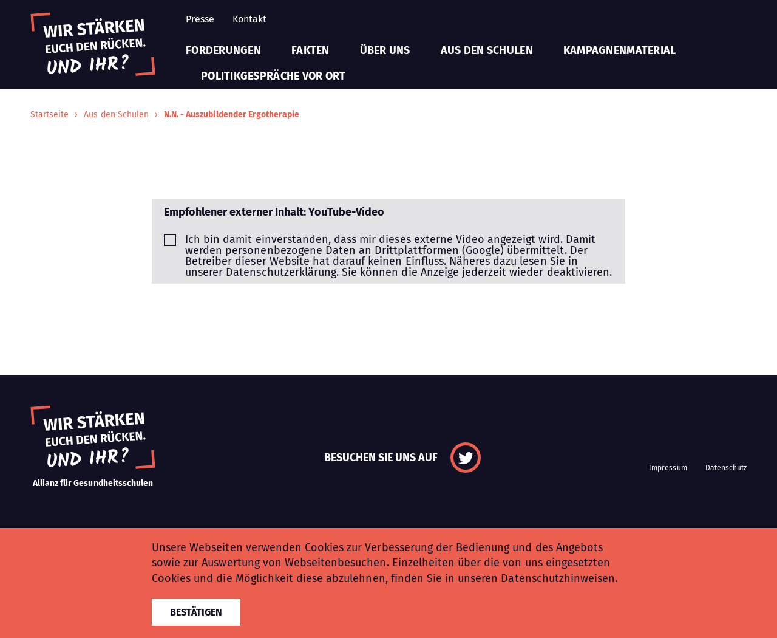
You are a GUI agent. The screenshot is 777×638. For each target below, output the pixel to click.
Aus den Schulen (487, 50)
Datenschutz (726, 468)
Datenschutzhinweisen (558, 578)
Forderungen (223, 50)
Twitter (465, 457)
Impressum (668, 468)
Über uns (385, 50)
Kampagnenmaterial (619, 50)
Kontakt (249, 19)
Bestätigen (196, 612)
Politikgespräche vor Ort (273, 76)
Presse (200, 19)
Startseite (49, 114)
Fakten (310, 50)
